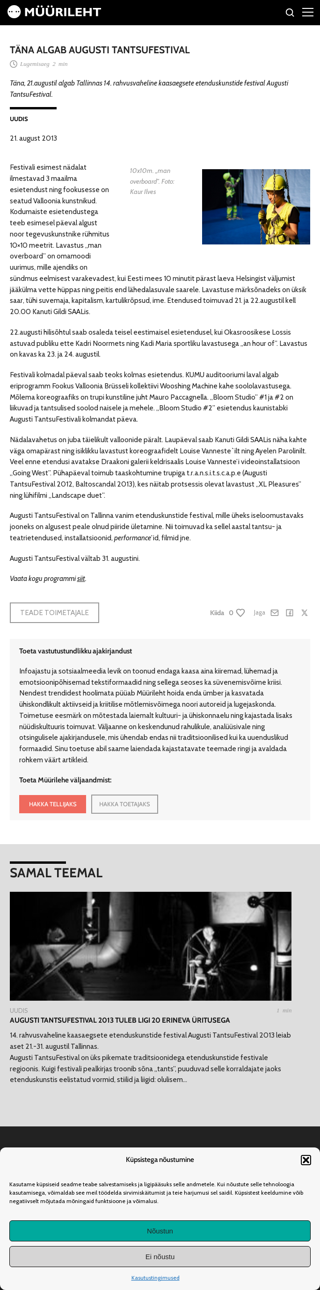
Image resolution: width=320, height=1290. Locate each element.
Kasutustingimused (155, 1277)
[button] (306, 1160)
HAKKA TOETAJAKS (124, 804)
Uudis (19, 118)
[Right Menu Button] (307, 11)
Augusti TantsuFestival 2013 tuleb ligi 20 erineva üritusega (120, 1020)
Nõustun (160, 1231)
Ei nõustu (160, 1257)
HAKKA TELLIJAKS (53, 804)
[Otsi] (290, 14)
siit (81, 578)
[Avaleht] (54, 15)
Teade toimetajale (54, 612)
